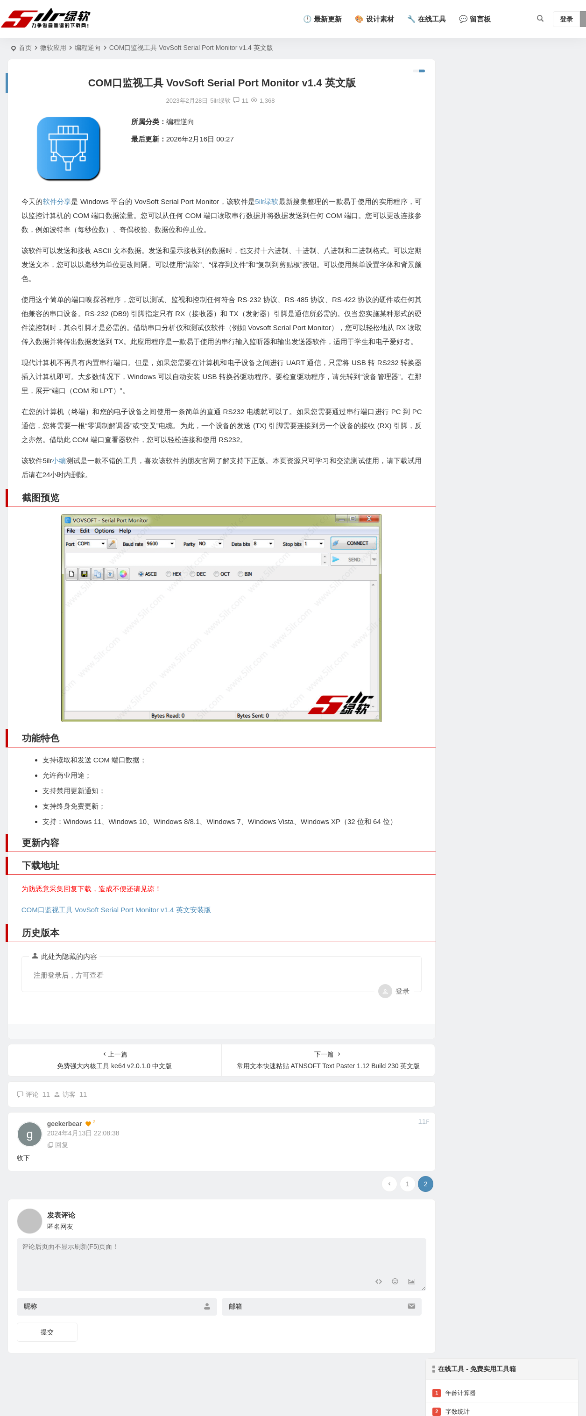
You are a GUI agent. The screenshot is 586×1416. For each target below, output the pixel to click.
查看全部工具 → (454, 187)
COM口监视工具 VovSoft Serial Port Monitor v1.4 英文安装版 (116, 931)
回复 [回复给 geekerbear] (58, 1166)
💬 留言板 (475, 19)
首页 (25, 47)
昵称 (30, 1327)
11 (233, 100)
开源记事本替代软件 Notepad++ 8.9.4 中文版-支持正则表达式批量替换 (529, 297)
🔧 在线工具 (426, 19)
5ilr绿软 (270, 201)
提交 (47, 1353)
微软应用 (53, 47)
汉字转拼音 (454, 169)
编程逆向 (88, 47)
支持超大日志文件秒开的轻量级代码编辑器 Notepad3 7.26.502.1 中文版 (528, 255)
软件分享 (57, 201)
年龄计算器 (454, 94)
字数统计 (451, 112)
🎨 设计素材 (374, 19)
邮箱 (227, 1327)
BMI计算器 (453, 150)
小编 (59, 475)
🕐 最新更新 (322, 19)
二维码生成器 (457, 131)
